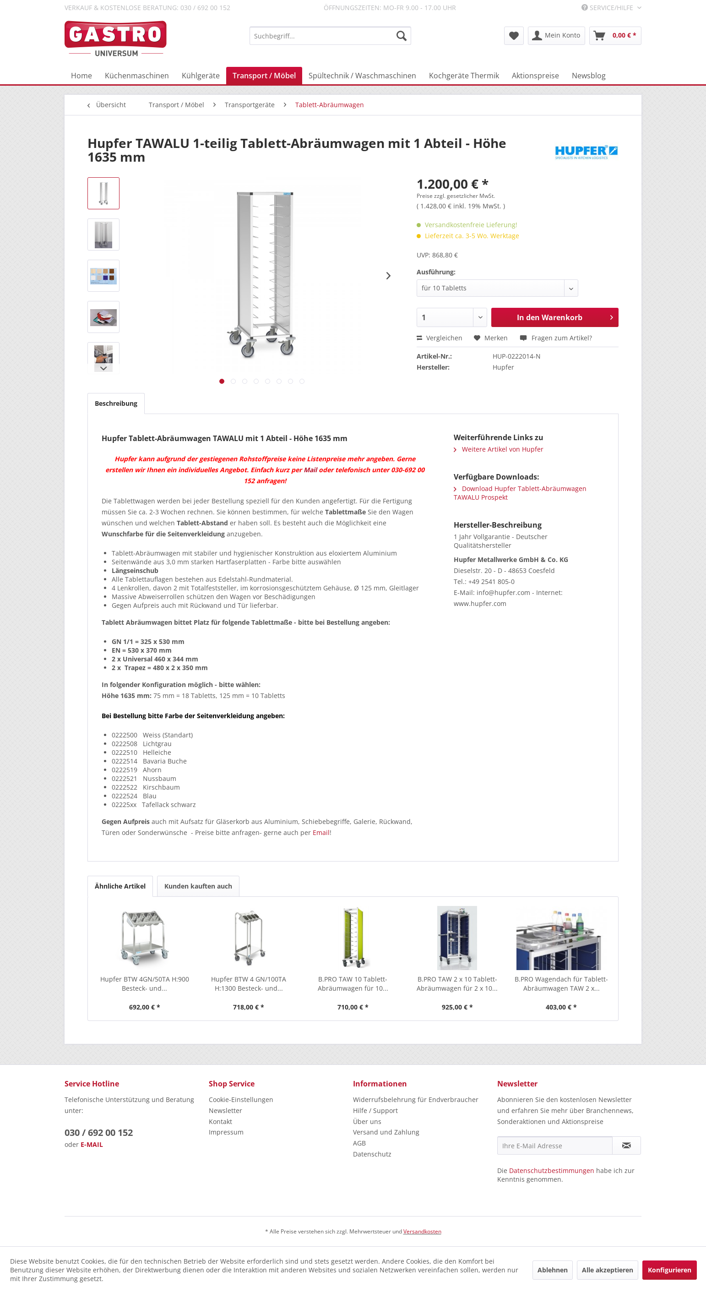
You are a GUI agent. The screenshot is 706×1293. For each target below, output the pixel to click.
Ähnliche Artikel (120, 886)
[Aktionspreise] (535, 75)
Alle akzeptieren (607, 1270)
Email (321, 832)
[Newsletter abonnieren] (626, 1145)
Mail (310, 469)
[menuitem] (330, 36)
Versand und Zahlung (386, 1132)
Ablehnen (553, 1270)
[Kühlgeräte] (200, 75)
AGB (359, 1143)
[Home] (81, 75)
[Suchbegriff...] (330, 36)
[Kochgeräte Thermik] (464, 75)
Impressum (226, 1132)
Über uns (367, 1121)
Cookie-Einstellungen (241, 1099)
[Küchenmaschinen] (136, 75)
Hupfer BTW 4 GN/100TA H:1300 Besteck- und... (248, 984)
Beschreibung (116, 403)
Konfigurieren (669, 1270)
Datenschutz (372, 1154)
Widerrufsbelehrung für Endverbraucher (415, 1099)
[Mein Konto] (556, 36)
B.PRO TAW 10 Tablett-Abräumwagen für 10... (353, 984)
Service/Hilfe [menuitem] (608, 7)
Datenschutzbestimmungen (551, 1170)
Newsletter (225, 1110)
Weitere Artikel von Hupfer (498, 449)
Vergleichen (439, 337)
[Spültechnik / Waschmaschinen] (362, 75)
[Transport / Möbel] (264, 75)
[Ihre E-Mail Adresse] (555, 1145)
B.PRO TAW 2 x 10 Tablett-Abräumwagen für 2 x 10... (457, 984)
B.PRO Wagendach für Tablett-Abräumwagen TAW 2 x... (561, 984)
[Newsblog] (588, 75)
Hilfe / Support (375, 1110)
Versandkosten (422, 1231)
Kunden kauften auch (198, 886)
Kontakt (220, 1121)
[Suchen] (401, 36)
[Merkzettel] (514, 36)
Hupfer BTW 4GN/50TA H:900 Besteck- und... (144, 984)
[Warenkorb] (615, 36)
